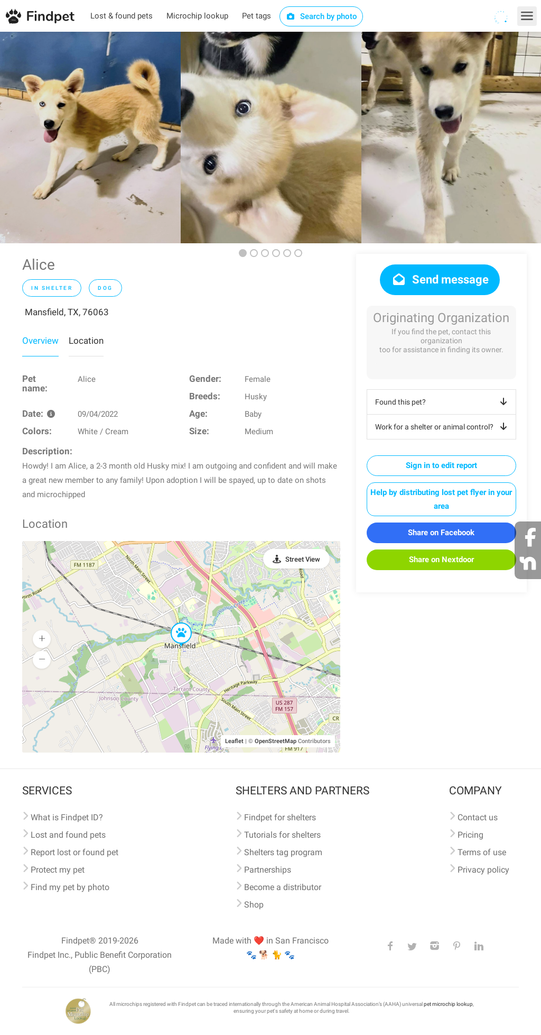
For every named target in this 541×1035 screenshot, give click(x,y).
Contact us (478, 817)
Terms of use (482, 852)
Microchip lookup (197, 16)
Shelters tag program (283, 852)
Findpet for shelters (280, 817)
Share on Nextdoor (441, 559)
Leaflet (234, 741)
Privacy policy (483, 870)
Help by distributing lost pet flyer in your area (441, 499)
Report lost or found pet (74, 852)
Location (86, 340)
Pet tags (256, 16)
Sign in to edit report (441, 465)
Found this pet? (443, 402)
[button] (174, 623)
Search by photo (321, 16)
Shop (254, 905)
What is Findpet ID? (67, 817)
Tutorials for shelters (282, 835)
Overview (40, 340)
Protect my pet (58, 870)
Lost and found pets (68, 835)
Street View (302, 559)
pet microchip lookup (448, 1004)
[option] (90, 137)
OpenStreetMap (275, 741)
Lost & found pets (121, 16)
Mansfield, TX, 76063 (67, 312)
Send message (440, 279)
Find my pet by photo (70, 887)
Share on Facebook (441, 532)
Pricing (470, 835)
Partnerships (267, 870)
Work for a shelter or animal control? (443, 427)
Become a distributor (282, 887)
